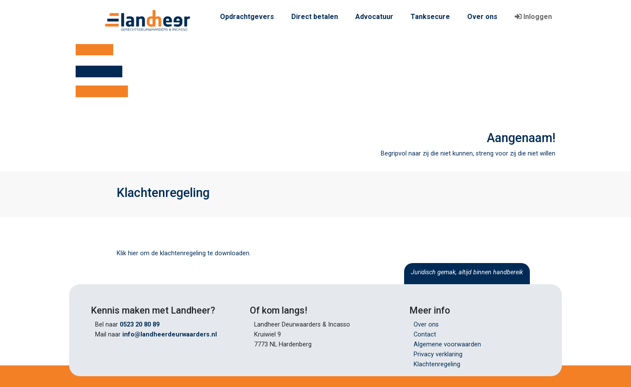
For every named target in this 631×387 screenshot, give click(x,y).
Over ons (482, 17)
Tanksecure (430, 17)
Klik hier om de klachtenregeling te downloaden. (184, 253)
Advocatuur (374, 17)
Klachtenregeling (437, 364)
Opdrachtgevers (247, 17)
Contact (425, 334)
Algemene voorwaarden (447, 344)
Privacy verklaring (438, 354)
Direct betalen (314, 17)
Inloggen (533, 17)
